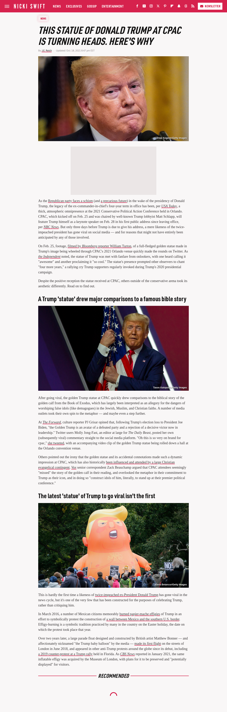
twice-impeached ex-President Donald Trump (126, 595)
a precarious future (114, 201)
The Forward (52, 422)
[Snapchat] (179, 7)
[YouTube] (144, 7)
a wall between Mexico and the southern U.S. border (142, 619)
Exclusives (74, 6)
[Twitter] (158, 7)
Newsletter (210, 6)
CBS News (127, 654)
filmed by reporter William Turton (99, 246)
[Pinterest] (165, 7)
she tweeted (56, 443)
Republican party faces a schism (70, 201)
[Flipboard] (172, 7)
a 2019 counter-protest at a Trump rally (65, 654)
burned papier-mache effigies (139, 614)
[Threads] (186, 7)
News (57, 6)
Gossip (92, 6)
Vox (73, 467)
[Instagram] (151, 7)
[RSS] (193, 7)
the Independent (49, 256)
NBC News (51, 227)
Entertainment (113, 6)
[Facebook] (137, 7)
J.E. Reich (47, 50)
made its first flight (147, 643)
